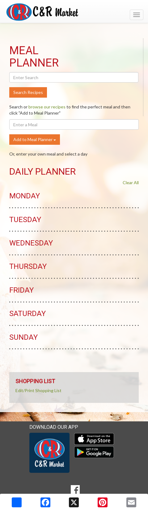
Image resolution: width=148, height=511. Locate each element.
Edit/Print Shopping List (38, 390)
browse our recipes (47, 106)
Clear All (131, 182)
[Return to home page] (74, 12)
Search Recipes (28, 92)
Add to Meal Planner (34, 139)
